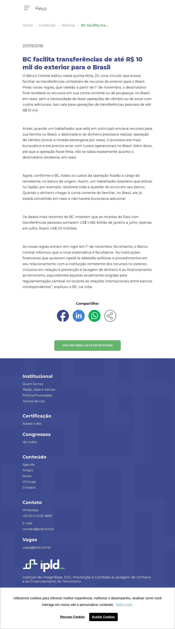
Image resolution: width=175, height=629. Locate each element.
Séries (27, 476)
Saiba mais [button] (124, 604)
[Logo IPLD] (42, 9)
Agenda (28, 464)
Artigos (28, 470)
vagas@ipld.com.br (37, 547)
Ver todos (30, 442)
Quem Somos (33, 384)
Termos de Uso (34, 401)
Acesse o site (32, 423)
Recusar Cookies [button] (72, 616)
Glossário (29, 487)
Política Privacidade (37, 395)
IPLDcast (29, 482)
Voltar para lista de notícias (87, 345)
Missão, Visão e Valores (39, 389)
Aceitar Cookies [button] (103, 616)
